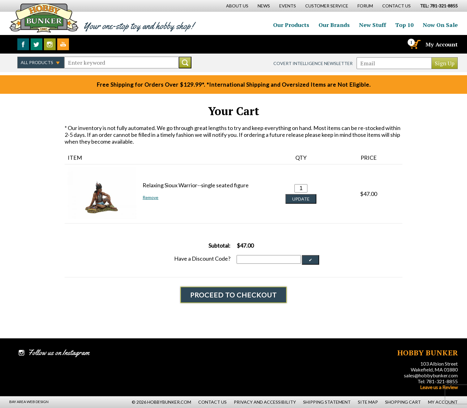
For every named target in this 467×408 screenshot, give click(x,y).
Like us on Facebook (23, 44)
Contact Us (396, 5)
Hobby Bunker (43, 17)
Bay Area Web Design (29, 401)
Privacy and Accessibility (265, 402)
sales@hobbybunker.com (431, 375)
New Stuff (372, 24)
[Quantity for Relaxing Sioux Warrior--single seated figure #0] (300, 188)
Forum (365, 5)
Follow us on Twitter (36, 44)
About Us (237, 5)
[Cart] (414, 44)
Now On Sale (440, 24)
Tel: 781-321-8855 (438, 381)
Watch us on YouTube (63, 44)
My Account (442, 44)
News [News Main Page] (264, 5)
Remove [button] (150, 197)
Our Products (291, 24)
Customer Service (326, 5)
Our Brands (334, 24)
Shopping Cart (403, 402)
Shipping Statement (327, 402)
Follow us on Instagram (50, 44)
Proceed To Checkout (233, 295)
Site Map (368, 402)
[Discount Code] (269, 259)
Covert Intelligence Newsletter (313, 63)
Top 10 (404, 24)
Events (287, 5)
